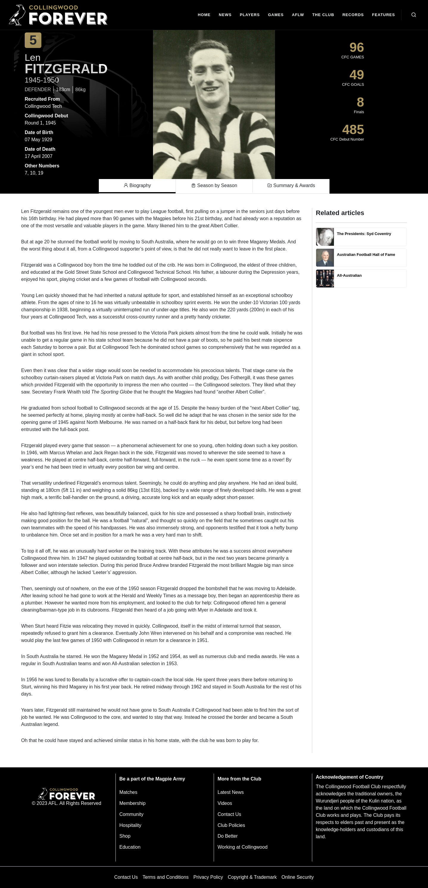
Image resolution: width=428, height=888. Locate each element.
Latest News (231, 792)
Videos (225, 803)
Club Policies (231, 825)
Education (129, 847)
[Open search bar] (414, 15)
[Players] (250, 15)
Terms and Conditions (166, 877)
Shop (124, 836)
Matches (128, 792)
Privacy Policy (208, 877)
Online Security (298, 877)
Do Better (228, 836)
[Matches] (276, 15)
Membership (132, 803)
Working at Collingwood (243, 847)
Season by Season (214, 185)
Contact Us (229, 814)
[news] (225, 15)
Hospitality (130, 825)
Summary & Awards (291, 185)
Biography (137, 185)
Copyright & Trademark (252, 877)
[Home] (204, 15)
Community (131, 814)
